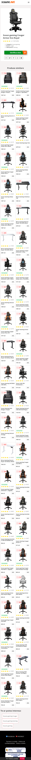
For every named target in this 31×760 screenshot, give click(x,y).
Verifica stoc (18, 52)
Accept (22, 758)
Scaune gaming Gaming (10, 721)
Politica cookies (20, 743)
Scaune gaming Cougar (10, 716)
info (13, 95)
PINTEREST (20, 736)
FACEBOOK (10, 736)
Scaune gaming (7, 726)
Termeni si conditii (11, 741)
